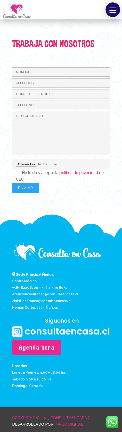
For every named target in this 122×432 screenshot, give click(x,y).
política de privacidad (78, 172)
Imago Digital (68, 424)
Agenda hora (37, 347)
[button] (113, 9)
